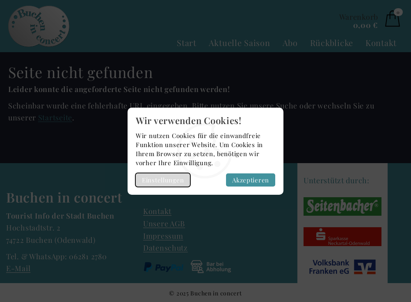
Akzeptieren (250, 180)
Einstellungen (163, 180)
